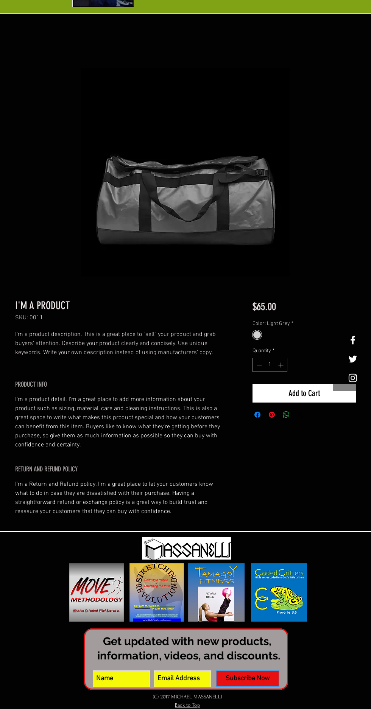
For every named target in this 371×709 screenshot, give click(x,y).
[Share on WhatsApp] (286, 414)
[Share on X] (300, 414)
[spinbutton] (270, 365)
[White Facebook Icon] (353, 340)
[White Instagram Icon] (353, 378)
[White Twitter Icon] (353, 359)
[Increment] (281, 365)
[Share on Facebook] (257, 414)
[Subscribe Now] (247, 678)
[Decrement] (258, 365)
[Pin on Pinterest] (271, 414)
